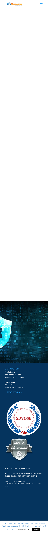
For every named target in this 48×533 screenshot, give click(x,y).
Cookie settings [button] (23, 529)
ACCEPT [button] (36, 529)
